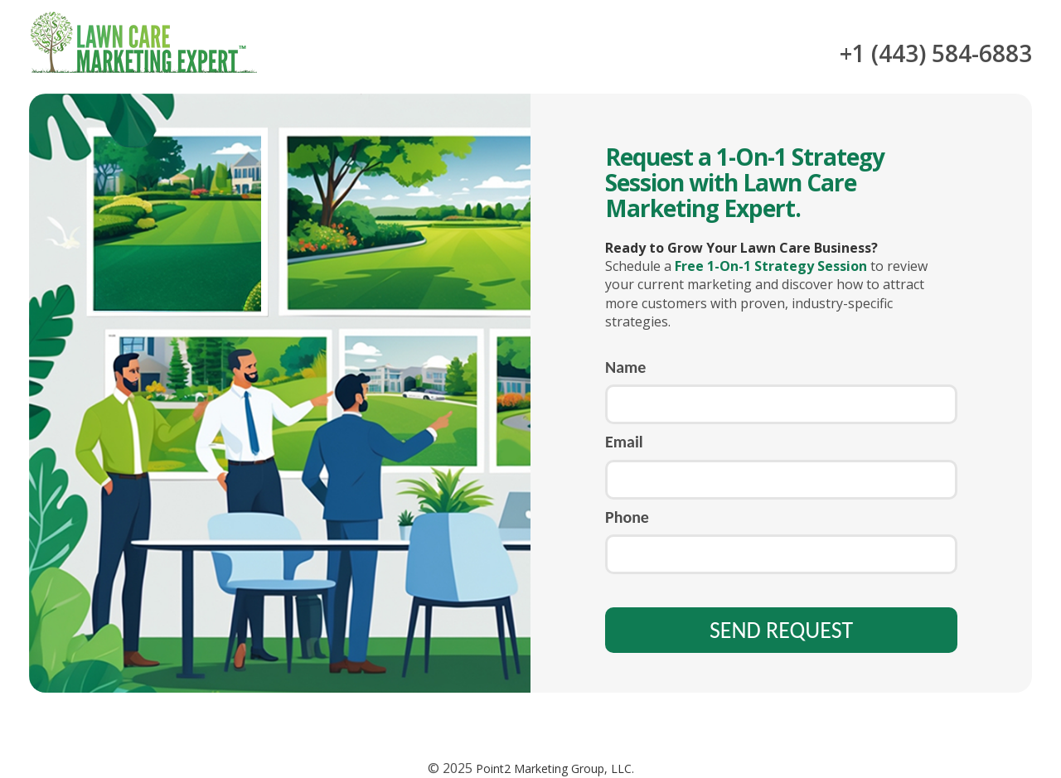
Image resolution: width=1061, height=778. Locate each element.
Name (625, 367)
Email (624, 442)
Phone (627, 517)
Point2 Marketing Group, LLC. (553, 768)
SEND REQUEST (781, 630)
